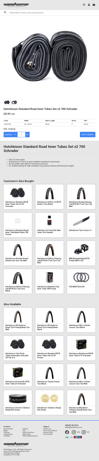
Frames (25, 429)
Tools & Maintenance (30, 436)
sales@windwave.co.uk (73, 427)
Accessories (8, 429)
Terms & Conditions (50, 431)
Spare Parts (27, 434)
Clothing (7, 432)
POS (24, 431)
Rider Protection (28, 432)
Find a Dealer (47, 434)
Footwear (7, 436)
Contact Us (47, 429)
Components (8, 434)
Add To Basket (88, 135)
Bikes (6, 431)
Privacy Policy (48, 432)
